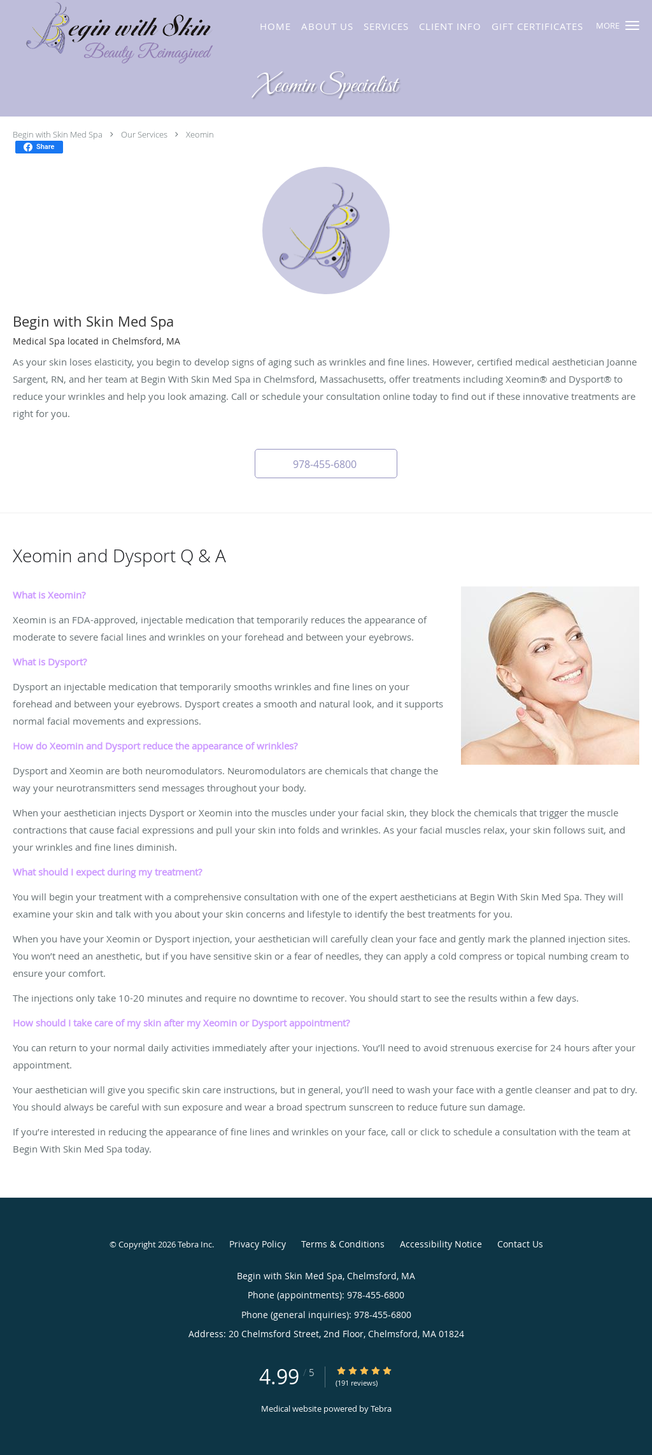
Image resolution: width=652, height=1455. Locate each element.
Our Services (144, 134)
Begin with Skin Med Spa (58, 134)
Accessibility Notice (441, 1244)
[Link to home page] (126, 33)
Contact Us (520, 1244)
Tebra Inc (195, 1244)
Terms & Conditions (343, 1244)
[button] (632, 25)
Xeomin (200, 134)
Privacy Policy (257, 1244)
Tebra (381, 1408)
